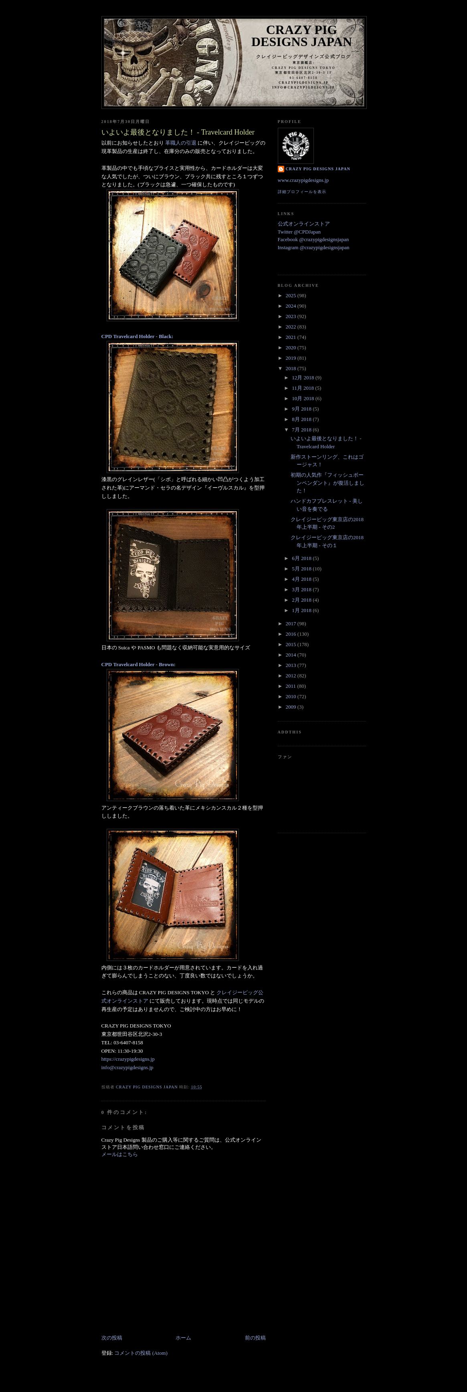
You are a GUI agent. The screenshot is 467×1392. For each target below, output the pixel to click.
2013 (291, 665)
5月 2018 (302, 569)
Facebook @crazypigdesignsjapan (313, 239)
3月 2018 (302, 589)
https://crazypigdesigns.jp (128, 1059)
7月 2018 (302, 430)
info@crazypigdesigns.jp (127, 1067)
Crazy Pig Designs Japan (301, 35)
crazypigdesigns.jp (304, 83)
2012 (291, 676)
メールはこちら (119, 1154)
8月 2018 (302, 419)
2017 (291, 623)
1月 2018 (302, 610)
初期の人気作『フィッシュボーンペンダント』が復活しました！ (327, 483)
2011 (291, 686)
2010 (291, 696)
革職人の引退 (180, 143)
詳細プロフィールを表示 (302, 191)
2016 (291, 634)
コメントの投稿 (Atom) (141, 1353)
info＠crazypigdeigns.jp (303, 87)
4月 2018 (302, 579)
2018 (291, 368)
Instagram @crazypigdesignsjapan (314, 247)
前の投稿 (255, 1338)
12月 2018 (303, 378)
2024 (291, 306)
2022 (291, 327)
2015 (291, 644)
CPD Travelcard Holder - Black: (137, 336)
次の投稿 (111, 1338)
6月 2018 (302, 558)
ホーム (183, 1338)
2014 (291, 655)
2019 (291, 358)
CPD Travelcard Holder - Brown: (138, 664)
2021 (291, 337)
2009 (291, 707)
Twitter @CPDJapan (299, 232)
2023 (291, 316)
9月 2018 (302, 409)
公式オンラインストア (304, 224)
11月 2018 (303, 388)
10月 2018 (303, 398)
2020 (291, 347)
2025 (291, 295)
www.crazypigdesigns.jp (303, 180)
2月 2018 (302, 600)
